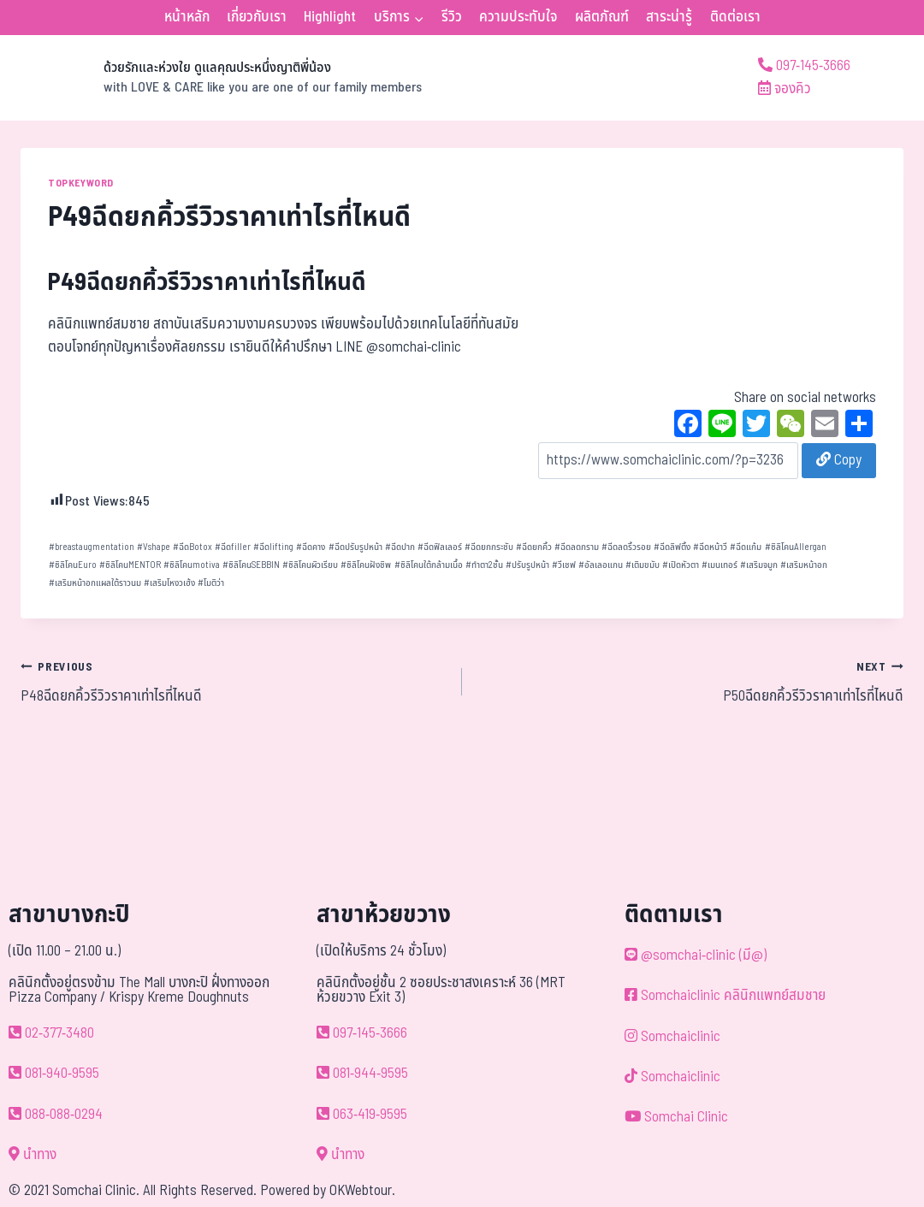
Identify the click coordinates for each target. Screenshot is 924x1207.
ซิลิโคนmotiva (191, 565)
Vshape (153, 547)
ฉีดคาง (310, 547)
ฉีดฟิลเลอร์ (440, 547)
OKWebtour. (362, 1191)
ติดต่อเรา (735, 17)
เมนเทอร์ (719, 565)
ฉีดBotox (192, 547)
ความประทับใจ (518, 17)
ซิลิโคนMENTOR (130, 565)
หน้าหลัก (187, 17)
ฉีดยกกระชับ (489, 547)
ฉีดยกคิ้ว (534, 547)
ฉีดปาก (400, 547)
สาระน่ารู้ (669, 17)
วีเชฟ (564, 565)
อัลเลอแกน (600, 565)
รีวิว (451, 17)
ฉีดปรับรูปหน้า (355, 547)
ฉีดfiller (233, 547)
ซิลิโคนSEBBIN (251, 565)
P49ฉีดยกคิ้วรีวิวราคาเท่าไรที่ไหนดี (207, 282)
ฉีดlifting (273, 547)
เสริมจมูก (759, 565)
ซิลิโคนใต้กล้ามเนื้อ (428, 565)
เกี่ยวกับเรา (257, 17)
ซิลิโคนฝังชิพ (366, 565)
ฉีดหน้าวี (710, 547)
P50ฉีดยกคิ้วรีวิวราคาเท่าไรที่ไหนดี (690, 681)
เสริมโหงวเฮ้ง (169, 583)
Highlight (330, 17)
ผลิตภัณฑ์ (602, 17)
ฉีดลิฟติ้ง (672, 547)
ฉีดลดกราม (576, 547)
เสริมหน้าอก (803, 565)
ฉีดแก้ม (745, 547)
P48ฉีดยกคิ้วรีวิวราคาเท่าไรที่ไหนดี (234, 681)
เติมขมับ (642, 565)
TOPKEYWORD (81, 183)
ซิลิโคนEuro (73, 565)
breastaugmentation (91, 547)
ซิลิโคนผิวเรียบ (310, 565)
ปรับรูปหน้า (527, 565)
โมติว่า (211, 583)
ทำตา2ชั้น (484, 565)
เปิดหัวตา (680, 565)
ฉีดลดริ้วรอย (626, 547)
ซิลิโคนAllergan (795, 547)
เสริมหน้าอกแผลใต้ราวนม (95, 583)
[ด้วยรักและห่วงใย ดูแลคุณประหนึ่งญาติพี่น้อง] (221, 78)
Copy (839, 460)
